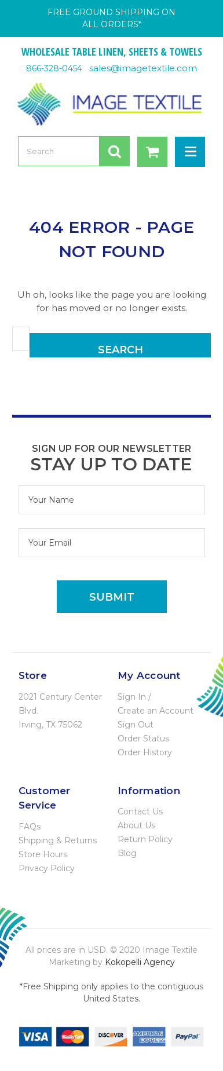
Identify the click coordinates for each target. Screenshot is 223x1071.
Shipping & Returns (58, 840)
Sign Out (135, 724)
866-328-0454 (54, 68)
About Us (136, 825)
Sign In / (134, 697)
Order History (145, 752)
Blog (127, 853)
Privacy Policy (47, 868)
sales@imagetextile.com (143, 68)
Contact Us (140, 811)
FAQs (30, 826)
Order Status (143, 738)
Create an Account (155, 711)
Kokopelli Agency (140, 962)
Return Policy (145, 839)
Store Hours (43, 854)
